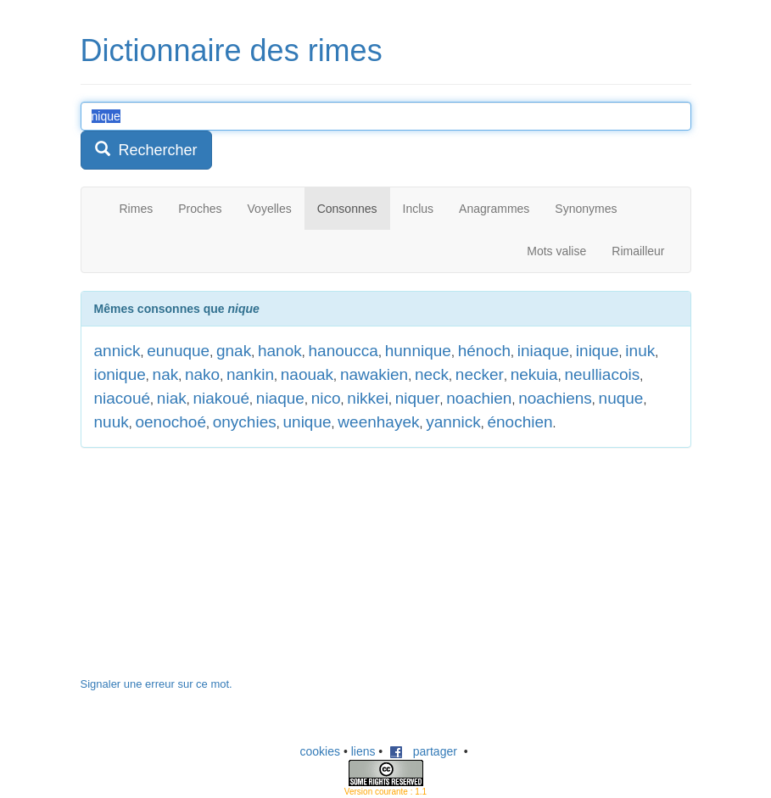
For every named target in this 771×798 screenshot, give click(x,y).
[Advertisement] (208, 571)
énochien (519, 422)
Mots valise (556, 251)
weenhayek (378, 422)
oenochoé (170, 422)
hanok (280, 351)
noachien (478, 398)
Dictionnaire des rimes (232, 50)
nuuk (111, 422)
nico (326, 398)
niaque (280, 398)
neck (432, 374)
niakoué (221, 398)
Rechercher (146, 150)
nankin (250, 374)
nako (202, 374)
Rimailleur (638, 251)
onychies (245, 422)
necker (479, 374)
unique (307, 422)
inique (597, 351)
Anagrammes (494, 208)
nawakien (374, 374)
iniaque (543, 351)
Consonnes (347, 208)
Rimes (137, 208)
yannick (453, 422)
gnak (233, 351)
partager (423, 751)
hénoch (484, 351)
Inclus (418, 208)
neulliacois (602, 374)
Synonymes (586, 208)
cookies (320, 751)
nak (166, 374)
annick (117, 351)
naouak (307, 374)
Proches (199, 208)
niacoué (122, 398)
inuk (640, 351)
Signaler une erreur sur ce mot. (156, 684)
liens (363, 751)
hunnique (418, 351)
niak (172, 398)
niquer (417, 398)
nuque (621, 398)
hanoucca (343, 351)
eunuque (178, 351)
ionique (120, 374)
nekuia (534, 374)
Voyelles (270, 208)
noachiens (555, 398)
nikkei (367, 398)
